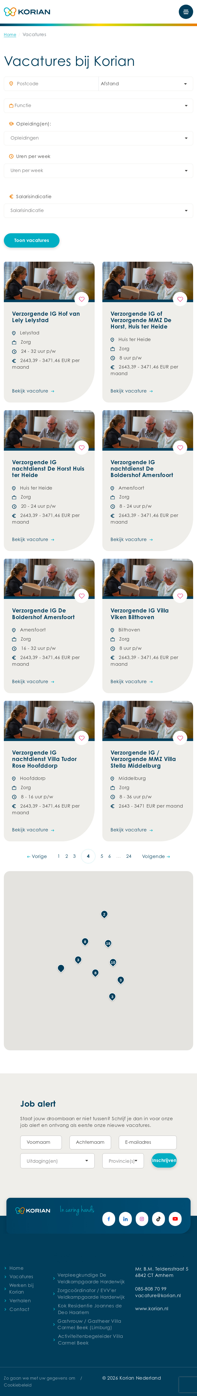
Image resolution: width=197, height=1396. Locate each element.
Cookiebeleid (18, 1385)
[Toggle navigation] (186, 12)
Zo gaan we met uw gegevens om (39, 1378)
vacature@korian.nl (158, 1295)
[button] (61, 968)
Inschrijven (164, 1160)
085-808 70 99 (151, 1289)
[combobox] (143, 83)
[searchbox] (101, 105)
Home (10, 34)
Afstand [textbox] (110, 83)
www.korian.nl (152, 1308)
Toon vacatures (31, 240)
